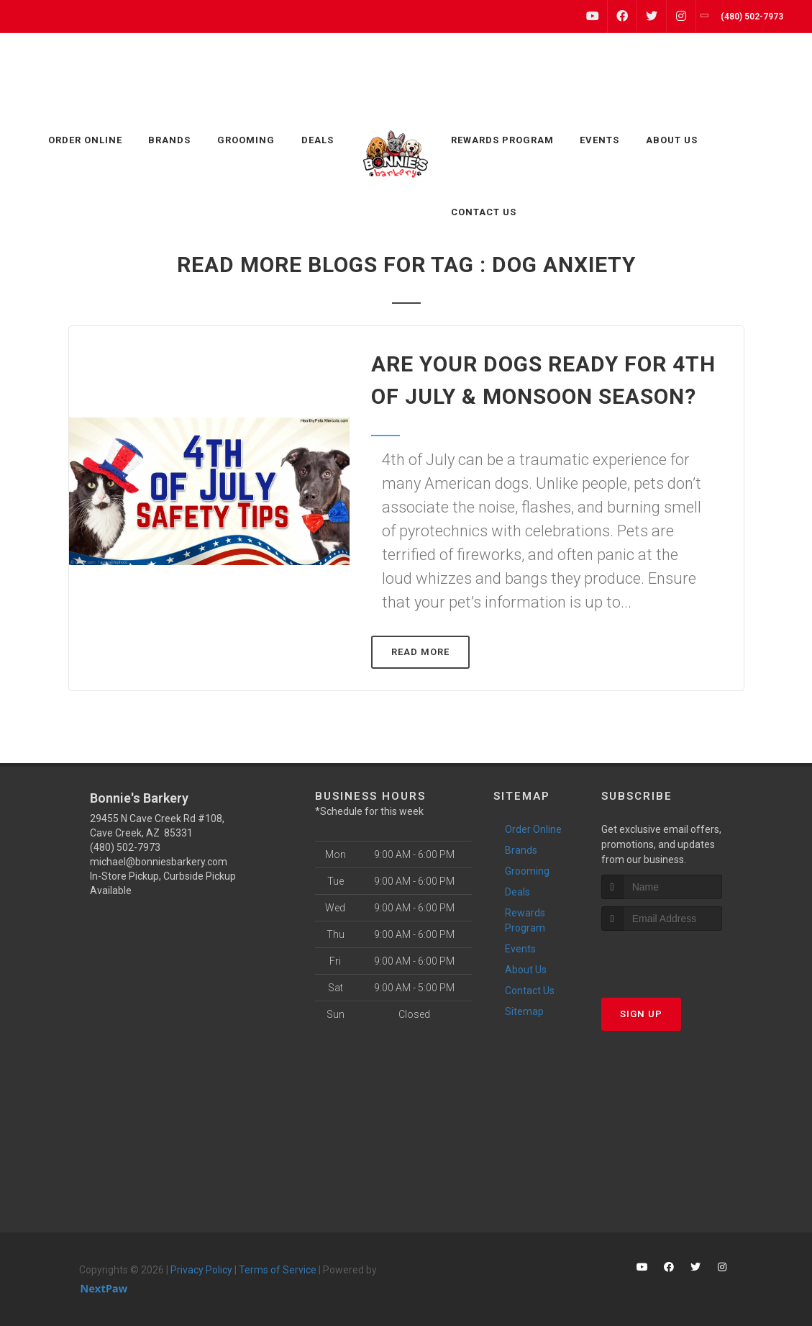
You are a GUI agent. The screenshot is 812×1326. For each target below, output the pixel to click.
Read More (420, 651)
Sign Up (641, 1014)
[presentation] (677, 958)
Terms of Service (277, 1270)
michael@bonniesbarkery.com (158, 861)
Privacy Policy (201, 1270)
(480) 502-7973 (125, 847)
